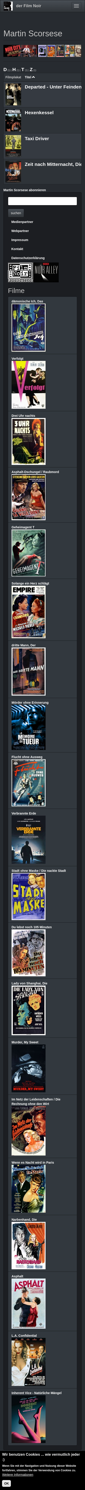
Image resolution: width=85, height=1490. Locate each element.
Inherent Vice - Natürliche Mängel (37, 1393)
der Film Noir (28, 6)
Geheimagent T (23, 527)
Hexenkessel (39, 112)
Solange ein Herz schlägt (30, 583)
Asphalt (17, 1276)
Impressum (19, 240)
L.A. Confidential (24, 1335)
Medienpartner (22, 222)
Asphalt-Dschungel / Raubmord (35, 472)
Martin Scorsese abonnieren (24, 190)
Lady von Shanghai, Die (29, 983)
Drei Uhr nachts (23, 416)
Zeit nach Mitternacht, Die (54, 164)
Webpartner (20, 231)
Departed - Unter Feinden (53, 86)
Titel (30, 77)
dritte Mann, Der (24, 645)
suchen (16, 213)
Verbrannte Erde (24, 813)
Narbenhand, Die (24, 1219)
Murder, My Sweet (25, 1042)
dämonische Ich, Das (27, 301)
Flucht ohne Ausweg (27, 757)
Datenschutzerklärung (28, 258)
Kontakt (17, 249)
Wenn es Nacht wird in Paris (33, 1162)
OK (6, 1484)
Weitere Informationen (17, 1475)
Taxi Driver (37, 138)
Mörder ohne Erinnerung (30, 702)
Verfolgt (17, 358)
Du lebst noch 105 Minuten (32, 927)
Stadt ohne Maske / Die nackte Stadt (39, 871)
